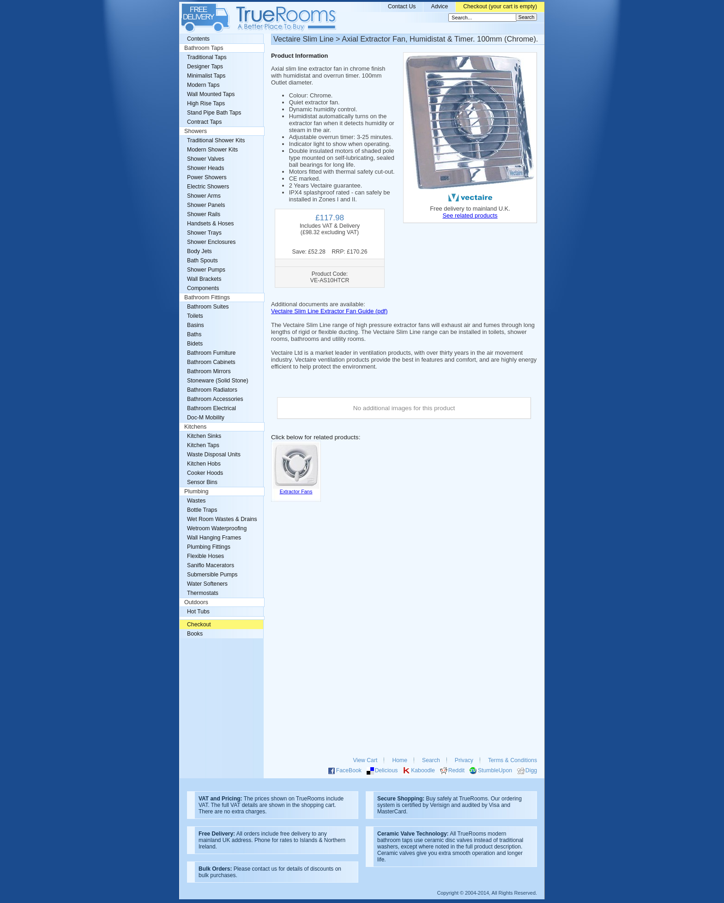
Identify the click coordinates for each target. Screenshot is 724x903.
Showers (195, 131)
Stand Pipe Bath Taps (214, 112)
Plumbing (196, 491)
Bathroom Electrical (211, 408)
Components (203, 288)
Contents (198, 39)
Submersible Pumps (212, 574)
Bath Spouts (202, 260)
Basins (195, 325)
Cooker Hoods (205, 473)
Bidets (195, 343)
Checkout (199, 624)
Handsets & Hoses (210, 223)
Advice (439, 6)
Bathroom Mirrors (209, 371)
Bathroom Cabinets (211, 362)
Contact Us (402, 6)
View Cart (365, 760)
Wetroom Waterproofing (217, 528)
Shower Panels (206, 205)
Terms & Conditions (512, 760)
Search (431, 760)
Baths (194, 334)
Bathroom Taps (203, 48)
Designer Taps (205, 66)
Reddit (456, 770)
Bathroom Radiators (212, 390)
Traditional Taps (207, 57)
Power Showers (207, 177)
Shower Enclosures (211, 242)
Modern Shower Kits (212, 149)
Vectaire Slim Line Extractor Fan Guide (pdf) (329, 311)
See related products (469, 215)
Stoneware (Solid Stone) (217, 380)
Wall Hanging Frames (214, 537)
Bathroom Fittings (207, 297)
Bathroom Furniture (211, 353)
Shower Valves (205, 159)
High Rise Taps (206, 103)
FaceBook (349, 770)
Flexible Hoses (205, 556)
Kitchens (195, 427)
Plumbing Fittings (208, 547)
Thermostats (202, 593)
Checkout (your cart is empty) (500, 6)
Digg (531, 770)
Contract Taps (204, 122)
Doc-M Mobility (205, 417)
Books (195, 633)
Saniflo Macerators (210, 565)
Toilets (195, 316)
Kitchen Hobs (204, 464)
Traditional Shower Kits (216, 140)
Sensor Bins (202, 482)
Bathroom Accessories (215, 399)
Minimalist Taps (206, 76)
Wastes (196, 500)
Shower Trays (204, 233)
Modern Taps (203, 85)
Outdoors (196, 602)
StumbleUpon (495, 770)
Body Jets (199, 251)
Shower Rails (203, 214)
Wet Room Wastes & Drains (222, 519)
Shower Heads (205, 168)
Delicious (386, 770)
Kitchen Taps (203, 445)
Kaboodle (423, 770)
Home (399, 760)
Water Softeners (207, 584)
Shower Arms (204, 196)
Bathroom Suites (208, 306)
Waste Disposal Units (214, 454)
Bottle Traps (202, 510)
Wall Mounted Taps (211, 94)
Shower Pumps (206, 270)
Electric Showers (208, 186)
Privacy (464, 760)
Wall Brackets (204, 279)
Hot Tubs (198, 611)
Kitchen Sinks (204, 436)
